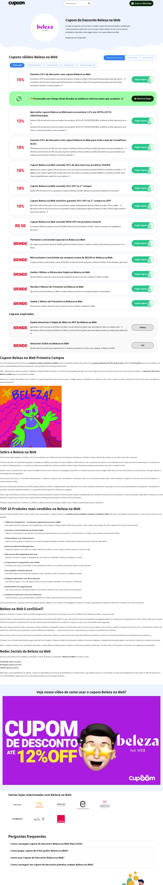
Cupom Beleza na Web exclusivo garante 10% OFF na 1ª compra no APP (70, 200)
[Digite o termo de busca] (77, 3)
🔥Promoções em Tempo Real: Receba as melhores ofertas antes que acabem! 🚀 (77, 98)
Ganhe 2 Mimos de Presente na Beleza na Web (56, 301)
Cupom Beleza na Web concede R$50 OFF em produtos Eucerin (65, 221)
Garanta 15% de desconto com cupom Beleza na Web (60, 74)
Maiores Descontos (114, 58)
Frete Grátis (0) (52, 65)
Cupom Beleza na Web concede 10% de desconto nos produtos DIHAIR (70, 164)
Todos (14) (17, 65)
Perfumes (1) (69, 65)
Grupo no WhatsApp (141, 3)
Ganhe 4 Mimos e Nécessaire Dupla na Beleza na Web (60, 272)
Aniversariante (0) (34, 65)
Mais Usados (132, 58)
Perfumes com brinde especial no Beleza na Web (57, 239)
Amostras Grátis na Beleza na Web (49, 343)
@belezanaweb (15, 662)
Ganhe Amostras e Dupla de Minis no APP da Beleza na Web (63, 322)
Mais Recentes (148, 58)
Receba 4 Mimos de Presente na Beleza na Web (57, 286)
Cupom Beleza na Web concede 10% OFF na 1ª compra (61, 186)
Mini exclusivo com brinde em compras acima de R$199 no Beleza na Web (71, 257)
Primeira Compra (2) (87, 65)
